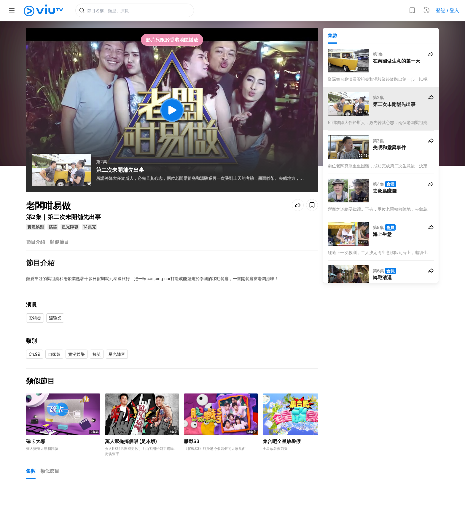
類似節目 (59, 243)
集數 (332, 36)
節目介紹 (35, 243)
